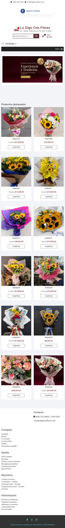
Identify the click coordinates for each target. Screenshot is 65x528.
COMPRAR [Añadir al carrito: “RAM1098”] (49, 147)
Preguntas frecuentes (9, 502)
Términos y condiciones (9, 500)
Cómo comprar (6, 457)
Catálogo (4, 434)
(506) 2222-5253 (17, 2)
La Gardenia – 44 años (9, 482)
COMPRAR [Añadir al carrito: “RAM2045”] (49, 346)
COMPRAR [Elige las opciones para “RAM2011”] (49, 197)
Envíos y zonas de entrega (10, 461)
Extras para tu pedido (9, 446)
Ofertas (4, 444)
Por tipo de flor (6, 441)
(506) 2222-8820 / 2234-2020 (46, 417)
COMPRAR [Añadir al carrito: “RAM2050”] (16, 395)
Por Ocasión (5, 439)
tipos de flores (6, 469)
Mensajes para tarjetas (9, 464)
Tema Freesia (37, 525)
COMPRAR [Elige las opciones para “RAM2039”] (49, 296)
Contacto (4, 489)
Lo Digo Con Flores (35, 28)
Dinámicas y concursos (9, 504)
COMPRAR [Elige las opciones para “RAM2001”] (16, 197)
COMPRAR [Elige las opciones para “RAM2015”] (16, 246)
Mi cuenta (4, 459)
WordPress (51, 525)
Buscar (36, 36)
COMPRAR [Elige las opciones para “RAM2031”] (49, 246)
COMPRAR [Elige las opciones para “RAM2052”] (49, 395)
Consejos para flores (8, 466)
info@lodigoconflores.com (34, 2)
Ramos (3, 436)
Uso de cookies (6, 509)
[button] (57, 49)
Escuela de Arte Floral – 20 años (12, 486)
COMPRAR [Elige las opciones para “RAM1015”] (16, 147)
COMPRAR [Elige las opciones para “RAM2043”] (16, 346)
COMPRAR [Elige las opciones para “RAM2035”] (16, 296)
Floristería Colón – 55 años (10, 484)
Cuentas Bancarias (8, 507)
